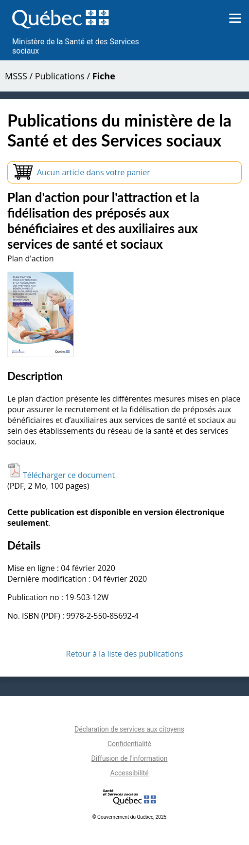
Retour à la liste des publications (124, 653)
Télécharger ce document (61, 475)
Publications (60, 76)
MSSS (16, 76)
